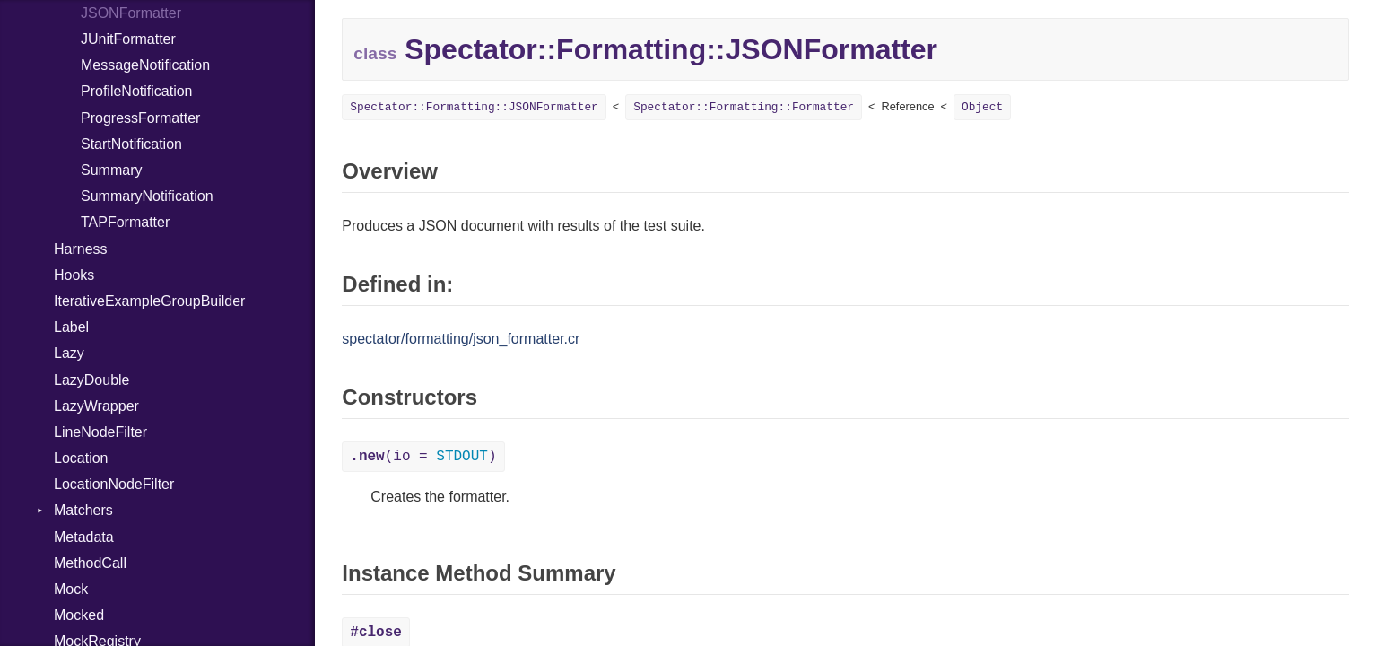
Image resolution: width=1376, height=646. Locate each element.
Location (81, 458)
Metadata (84, 537)
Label (71, 327)
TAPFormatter (125, 222)
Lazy (69, 353)
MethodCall (90, 563)
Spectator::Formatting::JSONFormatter (473, 107)
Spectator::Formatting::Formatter (743, 107)
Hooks (74, 275)
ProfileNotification (137, 91)
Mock (71, 589)
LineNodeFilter (100, 432)
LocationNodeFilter (114, 484)
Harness (81, 249)
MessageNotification (145, 65)
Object (982, 107)
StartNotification (131, 144)
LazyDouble (92, 380)
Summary (111, 170)
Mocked (79, 615)
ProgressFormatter (140, 118)
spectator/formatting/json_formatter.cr (460, 338)
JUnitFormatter (128, 39)
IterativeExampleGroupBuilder (149, 301)
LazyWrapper (96, 406)
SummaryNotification (147, 196)
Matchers (83, 510)
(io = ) (423, 457)
